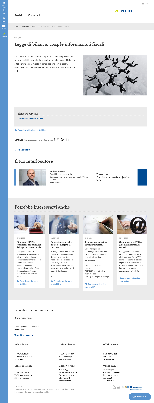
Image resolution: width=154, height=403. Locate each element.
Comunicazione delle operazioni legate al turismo (61, 245)
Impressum (18, 392)
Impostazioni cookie (41, 392)
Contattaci (34, 15)
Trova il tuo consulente (24, 335)
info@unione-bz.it (69, 389)
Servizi (18, 15)
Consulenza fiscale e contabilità (30, 130)
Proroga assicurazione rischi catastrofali (96, 243)
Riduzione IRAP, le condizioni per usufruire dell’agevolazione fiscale (29, 245)
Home (16, 26)
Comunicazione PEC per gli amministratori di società (131, 245)
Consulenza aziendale (28, 26)
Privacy (28, 392)
